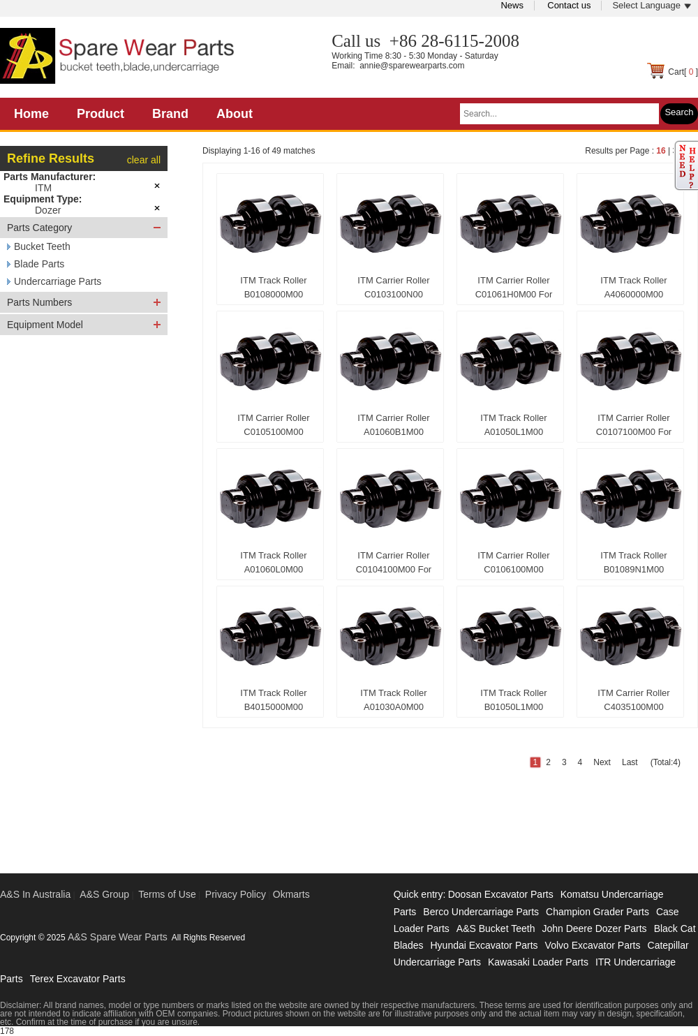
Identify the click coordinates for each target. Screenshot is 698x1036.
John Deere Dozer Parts (594, 928)
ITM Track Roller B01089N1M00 (633, 562)
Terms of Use (166, 894)
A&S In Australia (35, 894)
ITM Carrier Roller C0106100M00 (513, 562)
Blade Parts (39, 263)
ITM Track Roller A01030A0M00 (393, 700)
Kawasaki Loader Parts (538, 962)
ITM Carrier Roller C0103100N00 (393, 287)
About (234, 114)
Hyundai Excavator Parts (483, 945)
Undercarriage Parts (57, 281)
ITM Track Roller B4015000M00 (273, 700)
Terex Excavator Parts (78, 978)
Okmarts (291, 894)
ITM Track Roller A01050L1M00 (513, 425)
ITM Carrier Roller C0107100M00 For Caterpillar (633, 428)
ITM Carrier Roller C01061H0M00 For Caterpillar (514, 290)
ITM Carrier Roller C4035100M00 (633, 700)
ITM (43, 187)
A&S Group (104, 894)
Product (100, 114)
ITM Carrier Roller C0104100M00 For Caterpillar (393, 565)
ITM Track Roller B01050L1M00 (513, 700)
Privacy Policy (235, 894)
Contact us (569, 5)
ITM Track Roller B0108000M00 (273, 287)
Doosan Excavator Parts (501, 894)
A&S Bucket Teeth (495, 928)
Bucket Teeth (42, 246)
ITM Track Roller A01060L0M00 (273, 562)
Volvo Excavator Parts (593, 945)
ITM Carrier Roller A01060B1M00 (393, 425)
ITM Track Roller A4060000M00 (633, 287)
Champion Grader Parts (597, 911)
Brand (170, 114)
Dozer (48, 210)
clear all (144, 159)
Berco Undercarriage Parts (481, 911)
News (512, 5)
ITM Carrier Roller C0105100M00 (273, 425)
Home (31, 114)
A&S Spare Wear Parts (118, 936)
